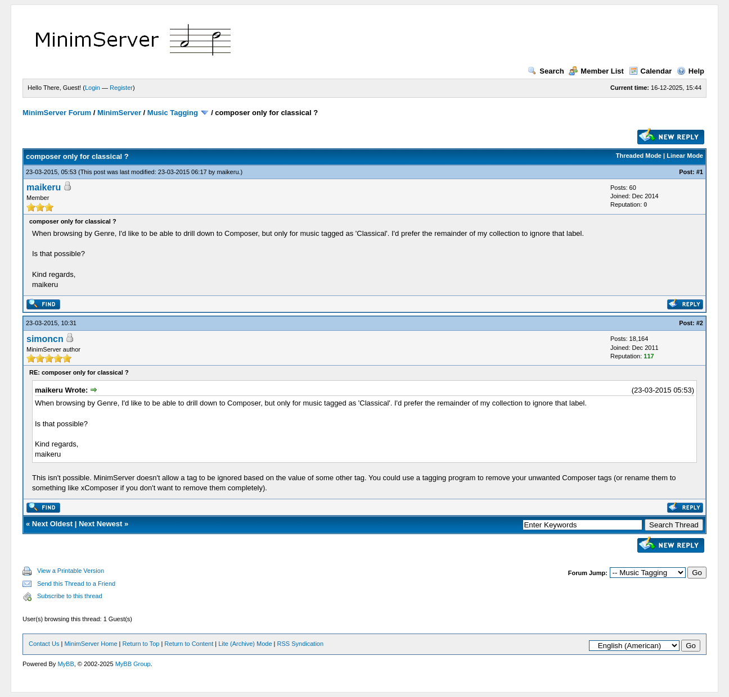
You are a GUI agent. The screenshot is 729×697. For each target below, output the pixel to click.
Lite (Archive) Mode (245, 643)
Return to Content (188, 643)
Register (121, 87)
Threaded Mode (639, 155)
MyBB (65, 663)
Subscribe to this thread (69, 596)
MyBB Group (133, 663)
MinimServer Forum (56, 112)
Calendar (650, 71)
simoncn (45, 339)
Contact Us (44, 643)
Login (92, 87)
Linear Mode (685, 155)
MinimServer (119, 112)
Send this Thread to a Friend (76, 583)
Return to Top (141, 643)
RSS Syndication (300, 643)
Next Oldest (52, 524)
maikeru (227, 171)
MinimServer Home (90, 643)
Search (546, 71)
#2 (699, 323)
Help (690, 71)
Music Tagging (172, 112)
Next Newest (100, 524)
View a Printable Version (70, 570)
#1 (699, 171)
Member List (596, 71)
